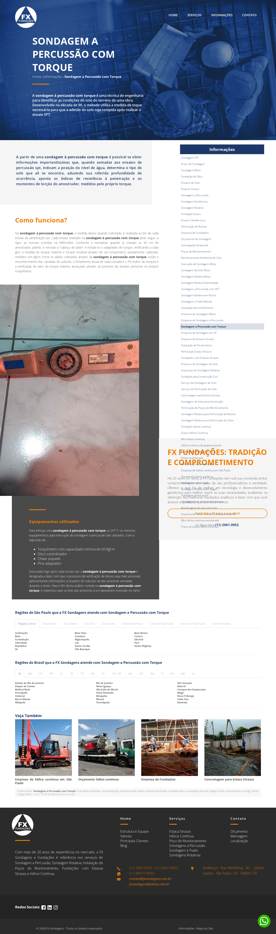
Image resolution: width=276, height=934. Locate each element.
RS (72, 673)
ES (40, 673)
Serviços (194, 15)
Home (173, 15)
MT (141, 673)
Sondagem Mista (191, 170)
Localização (239, 840)
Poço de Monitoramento (187, 840)
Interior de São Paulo (193, 623)
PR (51, 673)
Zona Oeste (70, 623)
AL (193, 673)
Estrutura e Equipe (134, 831)
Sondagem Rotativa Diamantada (199, 283)
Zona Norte (49, 623)
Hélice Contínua (181, 836)
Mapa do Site (204, 928)
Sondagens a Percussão (187, 845)
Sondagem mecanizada (194, 483)
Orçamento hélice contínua (197, 476)
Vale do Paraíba (222, 623)
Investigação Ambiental (194, 245)
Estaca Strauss (180, 831)
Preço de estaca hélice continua (199, 526)
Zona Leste (108, 623)
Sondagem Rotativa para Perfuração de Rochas (208, 414)
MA (183, 673)
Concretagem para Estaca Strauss (200, 395)
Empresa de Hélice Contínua (198, 451)
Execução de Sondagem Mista (198, 264)
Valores (126, 836)
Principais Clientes (134, 840)
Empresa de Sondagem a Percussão (202, 320)
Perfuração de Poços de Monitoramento (204, 408)
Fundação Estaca (191, 214)
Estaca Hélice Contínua (194, 433)
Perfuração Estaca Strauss (196, 351)
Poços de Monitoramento (196, 251)
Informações (222, 15)
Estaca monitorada (192, 458)
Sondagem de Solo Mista (195, 270)
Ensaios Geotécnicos (193, 220)
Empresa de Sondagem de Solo (199, 364)
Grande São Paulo (132, 623)
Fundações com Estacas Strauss (200, 358)
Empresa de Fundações (195, 233)
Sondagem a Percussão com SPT (200, 289)
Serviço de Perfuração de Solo (199, 389)
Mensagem (239, 836)
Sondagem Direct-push (194, 495)
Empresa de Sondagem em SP (199, 333)
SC (61, 673)
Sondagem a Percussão (195, 195)
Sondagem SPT (190, 158)
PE (82, 673)
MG (30, 673)
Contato (249, 15)
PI (162, 673)
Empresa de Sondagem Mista (198, 314)
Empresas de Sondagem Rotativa (200, 370)
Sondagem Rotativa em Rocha (198, 295)
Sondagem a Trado (183, 850)
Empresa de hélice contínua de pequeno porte (208, 514)
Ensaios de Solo (190, 183)
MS (130, 673)
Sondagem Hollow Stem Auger (199, 489)
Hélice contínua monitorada (197, 464)
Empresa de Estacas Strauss (197, 339)
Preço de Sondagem (193, 164)
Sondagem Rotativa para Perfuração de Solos (207, 420)
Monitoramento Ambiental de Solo (201, 258)
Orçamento (239, 831)
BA (92, 673)
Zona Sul (89, 623)
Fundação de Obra (191, 176)
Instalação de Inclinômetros (197, 308)
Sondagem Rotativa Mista (195, 276)
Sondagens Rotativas (185, 855)
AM (152, 673)
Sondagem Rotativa (192, 208)
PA (172, 673)
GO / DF (116, 673)
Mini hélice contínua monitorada (200, 520)
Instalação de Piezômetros (196, 345)
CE (103, 673)
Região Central (27, 623)
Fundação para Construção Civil (199, 376)
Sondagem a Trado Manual (196, 301)
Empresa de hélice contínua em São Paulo (206, 470)
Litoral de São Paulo (161, 623)
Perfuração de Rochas (194, 226)
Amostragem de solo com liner (199, 508)
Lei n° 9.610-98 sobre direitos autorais (54, 794)
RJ (20, 673)
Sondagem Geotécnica (194, 201)
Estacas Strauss (190, 189)
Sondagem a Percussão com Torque (203, 326)
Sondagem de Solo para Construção (202, 401)
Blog (123, 845)
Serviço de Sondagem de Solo (198, 383)
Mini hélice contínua (193, 439)
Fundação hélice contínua (196, 426)
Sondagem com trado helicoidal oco (202, 501)
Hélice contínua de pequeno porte (201, 445)
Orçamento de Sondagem (196, 239)
